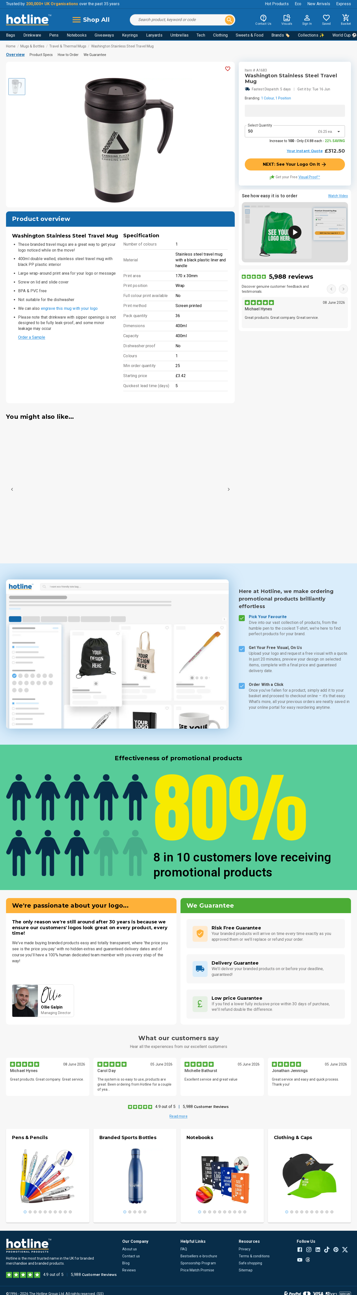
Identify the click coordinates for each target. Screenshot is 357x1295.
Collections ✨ (311, 35)
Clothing (220, 35)
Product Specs (41, 55)
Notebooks (77, 35)
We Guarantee (95, 55)
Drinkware (32, 35)
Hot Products (277, 4)
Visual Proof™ (309, 177)
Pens (54, 35)
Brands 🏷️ (280, 35)
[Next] (229, 489)
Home (11, 46)
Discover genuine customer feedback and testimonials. (275, 288)
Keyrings (130, 35)
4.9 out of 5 (165, 1106)
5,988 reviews (291, 276)
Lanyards (154, 35)
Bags (10, 35)
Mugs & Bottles (32, 46)
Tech (201, 35)
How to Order (68, 55)
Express (343, 4)
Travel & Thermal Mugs (68, 46)
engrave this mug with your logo (69, 308)
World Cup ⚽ (344, 35)
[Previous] (12, 489)
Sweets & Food (249, 35)
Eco (298, 4)
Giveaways (104, 35)
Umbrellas (179, 35)
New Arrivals (318, 4)
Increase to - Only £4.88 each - (307, 141)
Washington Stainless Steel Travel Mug (122, 46)
